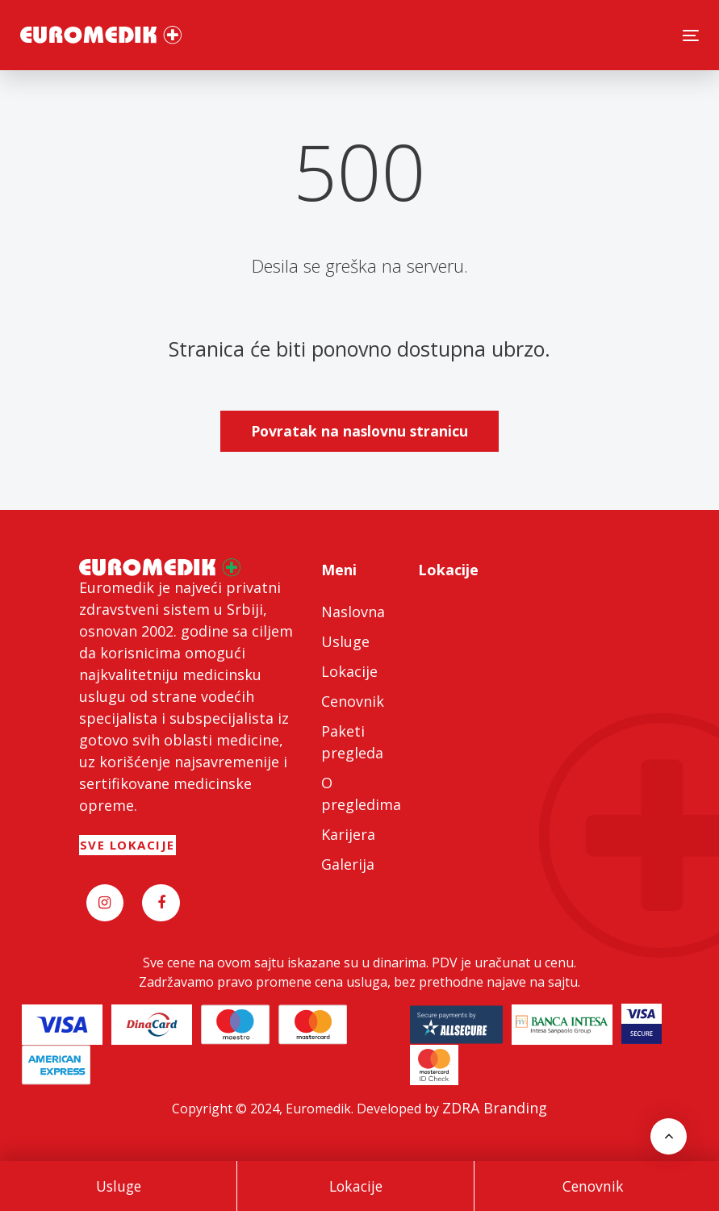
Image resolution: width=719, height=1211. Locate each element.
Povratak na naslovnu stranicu (359, 431)
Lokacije (355, 1186)
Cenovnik (593, 1186)
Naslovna (353, 611)
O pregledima (360, 793)
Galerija (347, 864)
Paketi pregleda (352, 741)
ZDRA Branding (494, 1107)
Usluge (118, 1186)
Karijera (348, 834)
